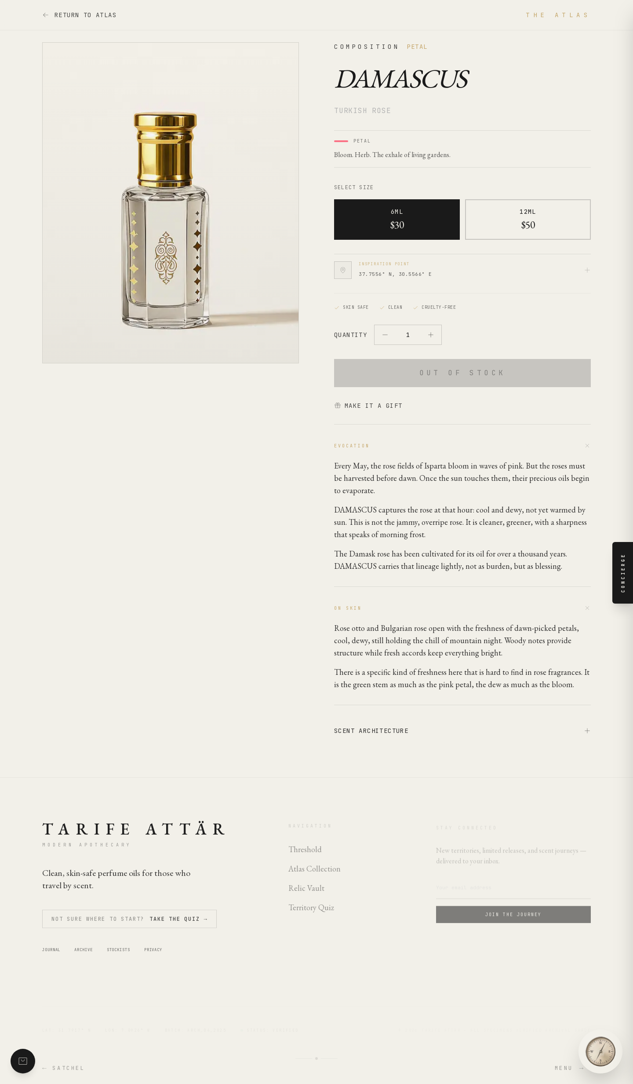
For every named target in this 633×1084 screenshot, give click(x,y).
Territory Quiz (311, 912)
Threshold (305, 854)
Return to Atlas (79, 15)
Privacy (153, 955)
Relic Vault (306, 893)
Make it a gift (368, 406)
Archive (83, 955)
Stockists (118, 955)
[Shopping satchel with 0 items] (23, 1061)
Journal (51, 955)
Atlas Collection (314, 873)
